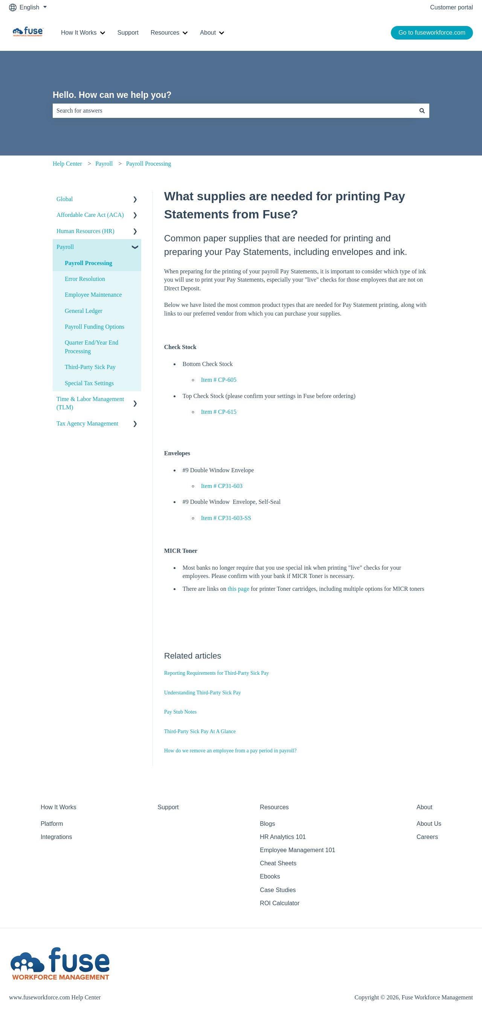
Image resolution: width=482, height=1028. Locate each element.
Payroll (104, 163)
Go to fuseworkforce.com (431, 32)
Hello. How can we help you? (112, 95)
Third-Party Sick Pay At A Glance (200, 731)
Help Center (67, 163)
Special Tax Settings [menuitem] (89, 383)
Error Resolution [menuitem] (85, 279)
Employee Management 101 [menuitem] (297, 850)
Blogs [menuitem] (267, 824)
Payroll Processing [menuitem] (88, 263)
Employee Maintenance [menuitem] (93, 294)
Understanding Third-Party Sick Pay (202, 693)
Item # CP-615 (218, 412)
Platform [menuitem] (52, 824)
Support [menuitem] (168, 807)
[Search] (422, 111)
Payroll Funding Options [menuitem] (94, 326)
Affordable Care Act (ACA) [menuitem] (90, 215)
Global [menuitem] (64, 199)
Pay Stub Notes (180, 712)
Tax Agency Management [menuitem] (87, 423)
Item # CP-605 (218, 380)
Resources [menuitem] (274, 807)
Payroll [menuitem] (65, 247)
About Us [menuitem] (428, 824)
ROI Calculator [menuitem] (279, 903)
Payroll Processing (148, 163)
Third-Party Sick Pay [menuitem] (90, 367)
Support (128, 32)
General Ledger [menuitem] (83, 311)
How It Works (79, 32)
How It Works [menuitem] (58, 807)
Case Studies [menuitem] (278, 890)
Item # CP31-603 (222, 486)
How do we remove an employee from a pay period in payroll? (230, 750)
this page (238, 589)
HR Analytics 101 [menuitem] (283, 837)
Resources (165, 32)
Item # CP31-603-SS (226, 518)
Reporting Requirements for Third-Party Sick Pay (216, 673)
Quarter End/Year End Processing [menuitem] (91, 346)
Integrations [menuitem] (56, 837)
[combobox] (234, 111)
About (208, 32)
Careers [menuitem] (427, 837)
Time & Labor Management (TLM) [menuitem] (90, 403)
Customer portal (451, 7)
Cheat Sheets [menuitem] (278, 863)
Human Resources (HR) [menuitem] (85, 231)
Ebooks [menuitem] (270, 876)
